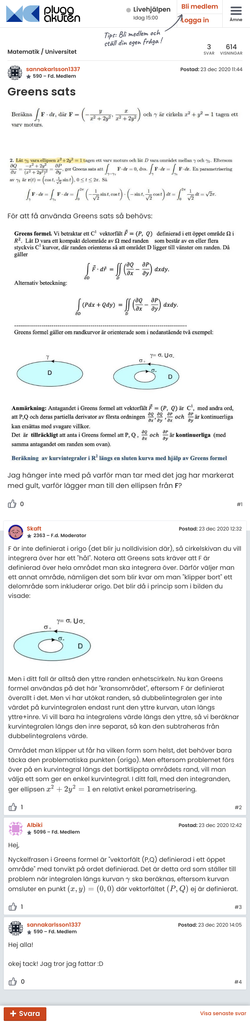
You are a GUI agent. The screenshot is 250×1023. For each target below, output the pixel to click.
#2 (238, 808)
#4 (238, 982)
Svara (29, 1013)
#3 (238, 907)
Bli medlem (199, 6)
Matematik (23, 52)
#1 (240, 505)
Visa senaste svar (223, 1014)
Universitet (61, 52)
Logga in (195, 20)
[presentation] (68, 789)
